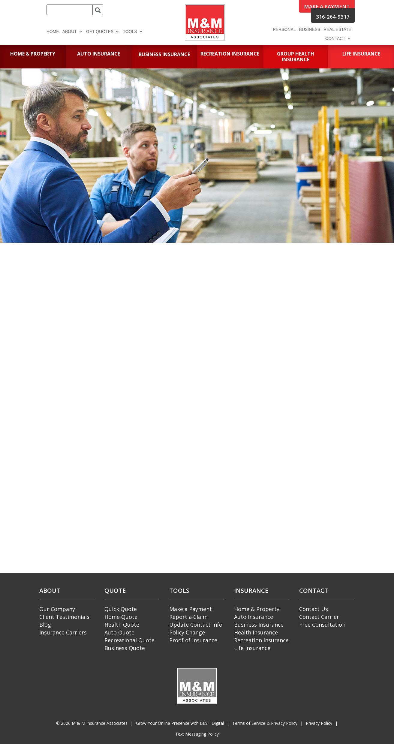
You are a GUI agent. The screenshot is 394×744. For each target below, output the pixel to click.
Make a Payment (190, 609)
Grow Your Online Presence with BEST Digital (180, 723)
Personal (284, 29)
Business (309, 29)
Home (53, 31)
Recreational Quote (129, 640)
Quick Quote (120, 609)
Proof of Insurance (193, 640)
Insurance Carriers (63, 632)
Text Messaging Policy (197, 734)
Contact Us (313, 609)
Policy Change (187, 632)
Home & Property (256, 609)
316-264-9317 (333, 16)
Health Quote (121, 624)
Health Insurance (256, 632)
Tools (130, 31)
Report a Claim (188, 616)
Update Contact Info (195, 624)
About (69, 31)
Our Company (57, 609)
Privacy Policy (319, 723)
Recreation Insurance (261, 640)
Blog (45, 624)
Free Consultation (322, 624)
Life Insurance (252, 648)
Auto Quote (119, 632)
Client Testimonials (64, 616)
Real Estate (337, 29)
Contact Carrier (319, 616)
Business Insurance (259, 624)
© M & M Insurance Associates (92, 723)
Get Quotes (100, 31)
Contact (335, 38)
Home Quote (120, 616)
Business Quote (124, 648)
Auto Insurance (253, 616)
